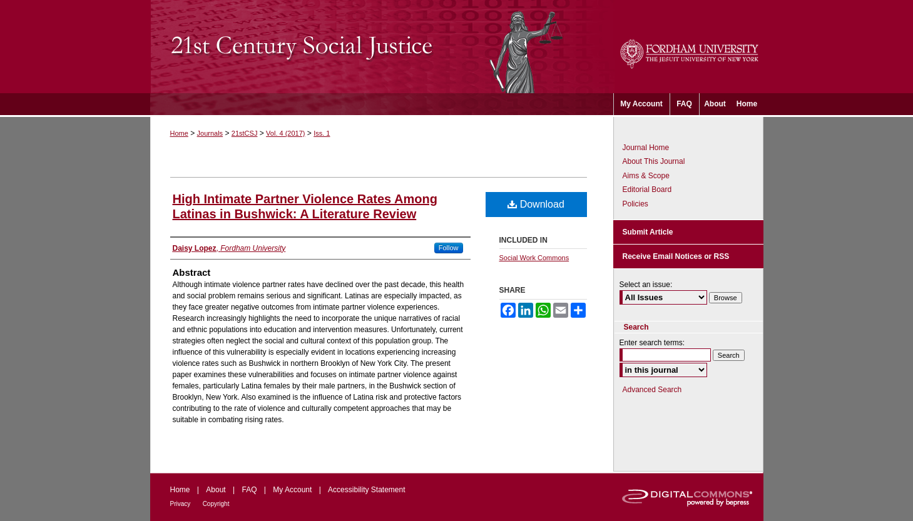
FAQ (249, 489)
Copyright (216, 503)
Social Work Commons (534, 257)
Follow (449, 247)
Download (536, 204)
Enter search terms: (652, 342)
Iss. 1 (322, 133)
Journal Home (646, 147)
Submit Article (648, 232)
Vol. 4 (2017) (285, 133)
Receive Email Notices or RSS (676, 256)
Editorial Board (647, 189)
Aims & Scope (646, 175)
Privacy (180, 503)
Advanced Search (652, 389)
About (215, 489)
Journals (210, 133)
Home (179, 133)
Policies (635, 204)
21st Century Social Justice (381, 46)
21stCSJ (245, 133)
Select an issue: (646, 284)
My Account (292, 489)
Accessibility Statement (366, 489)
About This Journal (654, 161)
